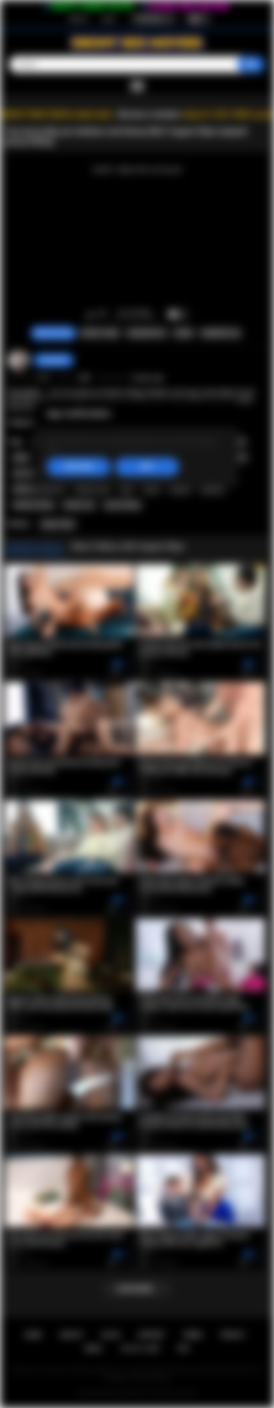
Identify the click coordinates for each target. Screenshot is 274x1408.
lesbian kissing (33, 505)
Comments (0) (220, 333)
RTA (183, 1348)
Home (33, 1334)
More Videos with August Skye (128, 546)
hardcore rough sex (39, 489)
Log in (108, 19)
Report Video (99, 333)
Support (151, 1334)
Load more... (137, 1288)
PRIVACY (233, 1334)
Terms (192, 1334)
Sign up (78, 19)
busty (21, 457)
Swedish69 (53, 360)
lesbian (180, 489)
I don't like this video (102, 314)
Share (183, 333)
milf (240, 457)
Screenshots (147, 333)
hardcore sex (92, 489)
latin (126, 489)
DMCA (93, 1348)
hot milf (24, 473)
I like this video (90, 314)
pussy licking (122, 505)
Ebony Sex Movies (127, 1393)
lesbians (212, 489)
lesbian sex (79, 505)
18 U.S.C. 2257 (140, 1348)
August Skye (58, 524)
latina (151, 489)
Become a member (149, 114)
